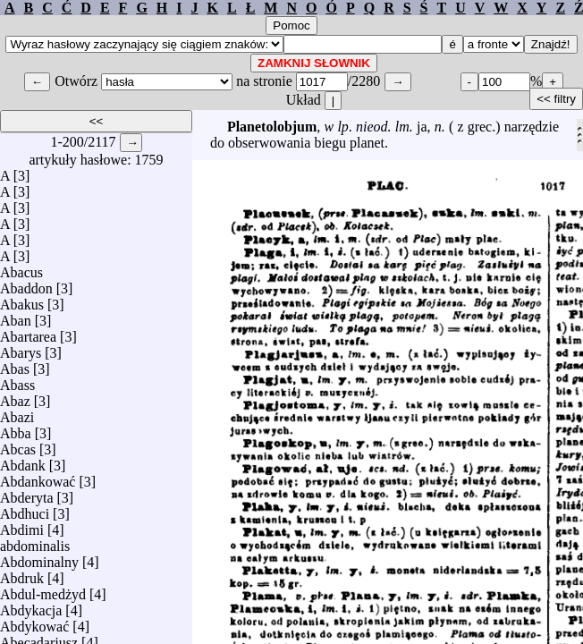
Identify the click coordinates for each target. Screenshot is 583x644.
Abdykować (34, 622)
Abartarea (28, 332)
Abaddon (26, 284)
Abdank (23, 461)
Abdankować (37, 477)
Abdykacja (31, 606)
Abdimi (22, 525)
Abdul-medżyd (43, 589)
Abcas (18, 445)
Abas (15, 364)
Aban (15, 316)
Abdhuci (24, 509)
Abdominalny (39, 557)
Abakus (22, 300)
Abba (15, 428)
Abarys (20, 348)
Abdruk (22, 573)
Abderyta (27, 493)
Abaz (15, 396)
